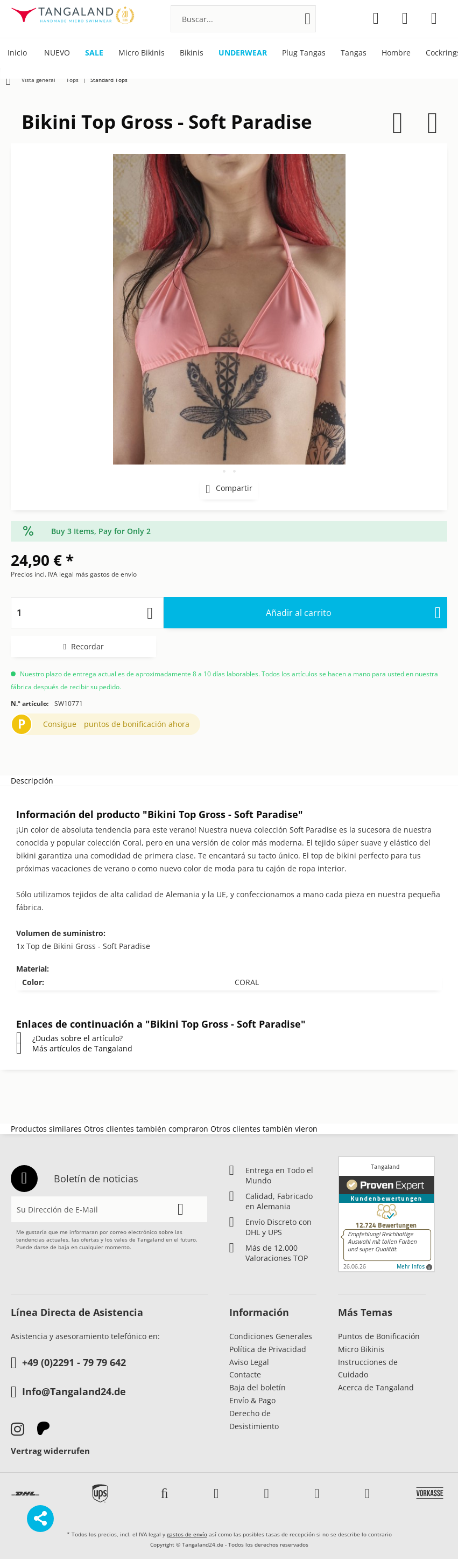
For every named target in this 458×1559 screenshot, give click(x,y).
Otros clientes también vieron (264, 1129)
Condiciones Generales (270, 1336)
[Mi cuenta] (405, 18)
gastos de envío (187, 1534)
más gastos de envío (106, 574)
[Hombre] (396, 53)
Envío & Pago (252, 1400)
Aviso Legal (249, 1362)
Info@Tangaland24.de (68, 1392)
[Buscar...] (243, 18)
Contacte (245, 1374)
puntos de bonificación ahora (136, 724)
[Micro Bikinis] (141, 53)
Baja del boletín (257, 1387)
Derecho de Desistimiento (254, 1419)
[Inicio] (17, 53)
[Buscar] (307, 18)
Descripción (32, 780)
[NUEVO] (57, 53)
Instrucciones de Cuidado (368, 1368)
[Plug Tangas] (303, 53)
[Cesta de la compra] (434, 18)
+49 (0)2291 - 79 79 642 (68, 1363)
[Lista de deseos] (376, 18)
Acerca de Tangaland (376, 1387)
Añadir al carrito (353, 611)
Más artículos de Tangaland (74, 1048)
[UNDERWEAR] (242, 53)
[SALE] (94, 53)
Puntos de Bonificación (379, 1336)
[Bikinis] (191, 53)
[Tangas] (353, 53)
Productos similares (46, 1129)
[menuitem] (243, 18)
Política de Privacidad (267, 1349)
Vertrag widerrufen (50, 1450)
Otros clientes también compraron (146, 1129)
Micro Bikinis (361, 1349)
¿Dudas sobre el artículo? (69, 1038)
